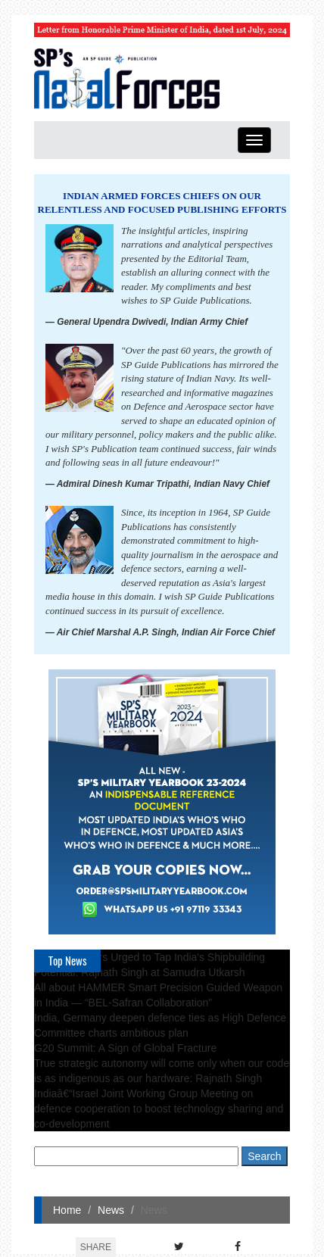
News (111, 1210)
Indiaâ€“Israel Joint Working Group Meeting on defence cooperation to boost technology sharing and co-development (158, 1108)
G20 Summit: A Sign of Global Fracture (125, 1048)
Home (67, 1210)
